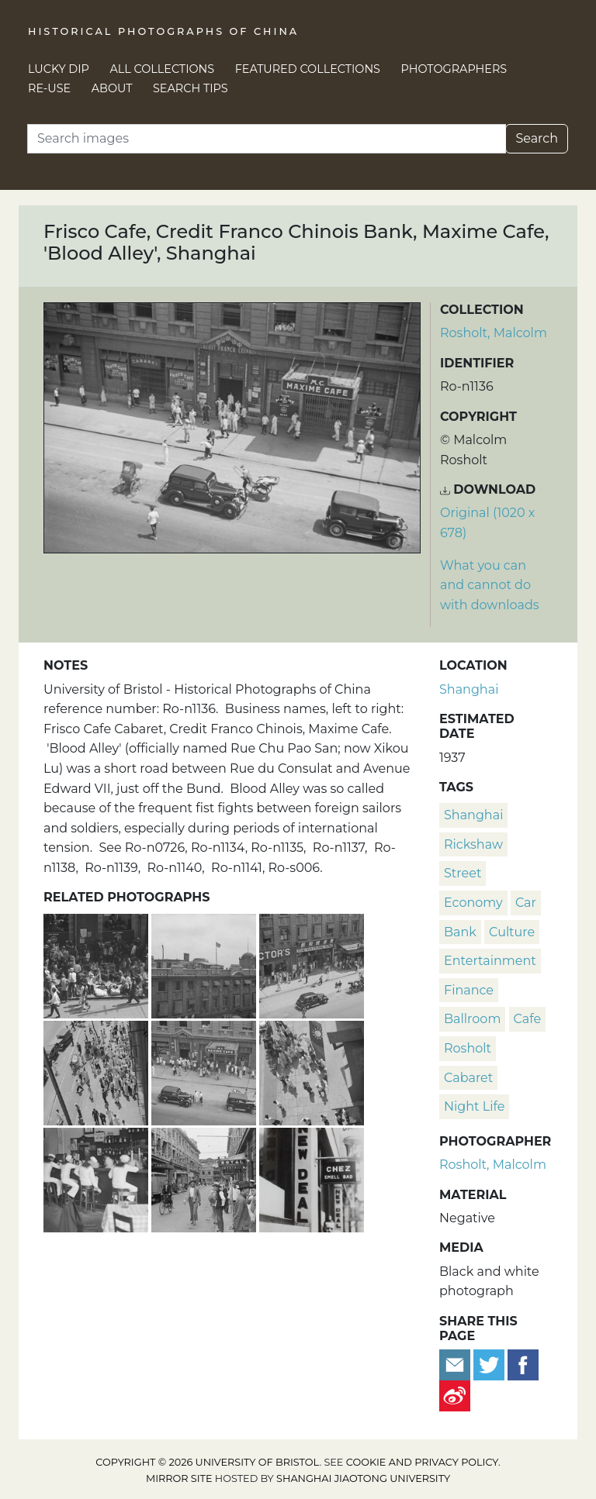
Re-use (49, 88)
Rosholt (467, 1048)
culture (512, 932)
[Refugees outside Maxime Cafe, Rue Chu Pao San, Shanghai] (97, 963)
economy (473, 902)
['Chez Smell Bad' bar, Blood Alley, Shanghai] (311, 1177)
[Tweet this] (490, 1363)
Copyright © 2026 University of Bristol (207, 1462)
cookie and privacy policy (422, 1462)
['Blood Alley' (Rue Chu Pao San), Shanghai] (205, 1177)
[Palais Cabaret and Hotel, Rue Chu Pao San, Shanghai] (205, 963)
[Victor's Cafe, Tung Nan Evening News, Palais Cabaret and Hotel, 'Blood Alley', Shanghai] (311, 963)
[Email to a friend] (456, 1363)
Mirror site (179, 1478)
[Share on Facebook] (523, 1363)
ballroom (472, 1018)
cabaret (468, 1077)
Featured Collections (307, 69)
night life (474, 1106)
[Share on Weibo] (454, 1394)
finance (469, 990)
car (525, 902)
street (462, 873)
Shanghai (468, 689)
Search (536, 138)
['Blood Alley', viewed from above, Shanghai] (97, 1070)
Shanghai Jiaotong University (363, 1478)
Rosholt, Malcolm (493, 333)
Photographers (454, 69)
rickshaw (473, 844)
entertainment (490, 960)
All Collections (162, 69)
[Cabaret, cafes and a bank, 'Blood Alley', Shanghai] (205, 1070)
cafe (528, 1018)
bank (460, 932)
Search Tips (190, 88)
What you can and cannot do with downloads (489, 585)
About (112, 88)
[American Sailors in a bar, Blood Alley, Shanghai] (97, 1177)
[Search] (266, 138)
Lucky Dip (58, 69)
